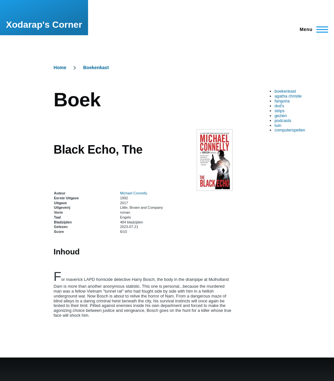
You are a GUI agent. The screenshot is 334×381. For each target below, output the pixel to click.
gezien (281, 115)
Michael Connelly (133, 193)
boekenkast (285, 91)
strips (280, 110)
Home (59, 67)
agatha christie (288, 96)
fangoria (282, 101)
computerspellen (290, 130)
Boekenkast (96, 67)
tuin (278, 125)
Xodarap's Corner (44, 25)
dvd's (279, 105)
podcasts (283, 120)
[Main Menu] (312, 29)
